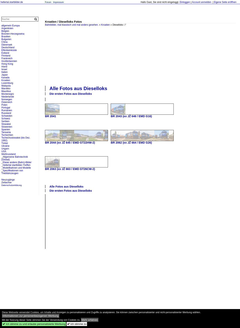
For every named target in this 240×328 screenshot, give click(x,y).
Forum (48, 2)
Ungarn (5, 148)
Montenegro (7, 94)
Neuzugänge (8, 179)
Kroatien (105, 24)
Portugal (5, 107)
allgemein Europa (10, 25)
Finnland (5, 55)
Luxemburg (7, 83)
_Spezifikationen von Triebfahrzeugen (12, 172)
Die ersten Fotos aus (70, 93)
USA (3, 151)
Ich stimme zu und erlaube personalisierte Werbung (34, 324)
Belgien (5, 31)
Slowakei (6, 124)
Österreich (6, 102)
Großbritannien (9, 61)
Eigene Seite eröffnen (225, 2)
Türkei (4, 143)
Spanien (5, 129)
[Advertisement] (142, 55)
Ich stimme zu (76, 324)
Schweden (6, 115)
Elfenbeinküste (9, 50)
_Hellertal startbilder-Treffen (15, 165)
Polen (4, 105)
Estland (5, 53)
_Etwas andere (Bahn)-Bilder (16, 162)
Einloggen (185, 2)
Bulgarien (6, 39)
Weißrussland (8, 154)
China (4, 42)
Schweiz (5, 118)
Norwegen (6, 99)
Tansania (6, 132)
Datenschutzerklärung (11, 185)
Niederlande (7, 96)
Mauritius (6, 91)
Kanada (5, 77)
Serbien (5, 121)
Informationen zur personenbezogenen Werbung (31, 315)
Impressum (58, 2)
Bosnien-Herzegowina (12, 33)
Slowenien (6, 126)
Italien (4, 72)
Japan (4, 74)
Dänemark (6, 44)
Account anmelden (201, 2)
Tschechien (7, 135)
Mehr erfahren (90, 319)
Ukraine (5, 146)
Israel (4, 69)
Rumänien (6, 110)
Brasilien (5, 36)
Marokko (5, 88)
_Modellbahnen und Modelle (16, 167)
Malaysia (6, 85)
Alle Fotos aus (78, 88)
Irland (4, 66)
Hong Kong (7, 64)
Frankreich (7, 58)
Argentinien (7, 28)
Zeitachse (6, 182)
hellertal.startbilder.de (12, 2)
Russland (6, 113)
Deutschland (7, 47)
